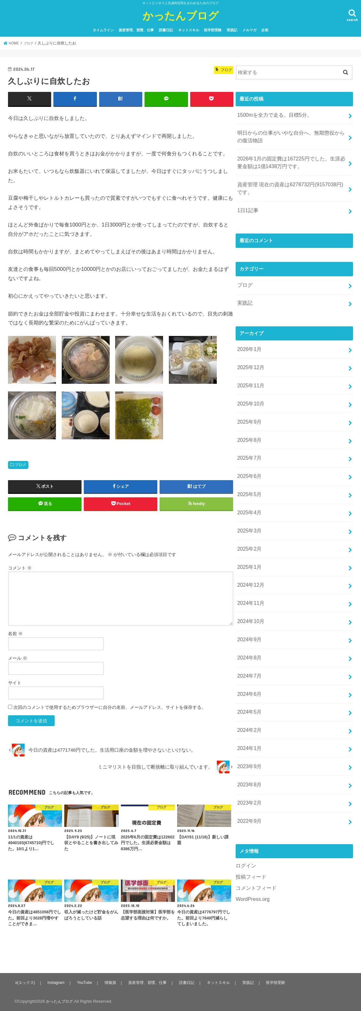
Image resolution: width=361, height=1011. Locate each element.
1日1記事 (247, 203)
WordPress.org (251, 852)
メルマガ (249, 30)
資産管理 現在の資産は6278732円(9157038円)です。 (289, 183)
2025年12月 (250, 355)
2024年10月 (250, 591)
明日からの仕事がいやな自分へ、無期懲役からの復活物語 (290, 135)
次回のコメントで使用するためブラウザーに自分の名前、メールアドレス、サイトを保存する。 (109, 707)
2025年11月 (250, 372)
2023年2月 (248, 759)
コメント (20, 567)
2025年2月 (248, 523)
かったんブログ (181, 15)
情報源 (110, 982)
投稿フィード (250, 831)
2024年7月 (248, 641)
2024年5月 (248, 675)
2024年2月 (248, 692)
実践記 (232, 30)
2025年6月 (248, 456)
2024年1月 (248, 709)
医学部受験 (213, 30)
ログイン (245, 820)
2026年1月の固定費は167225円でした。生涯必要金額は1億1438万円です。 (290, 158)
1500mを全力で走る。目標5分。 (272, 114)
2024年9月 (248, 608)
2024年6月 (248, 658)
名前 (15, 633)
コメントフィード (255, 841)
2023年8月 (248, 743)
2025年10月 (250, 388)
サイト (14, 682)
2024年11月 (250, 574)
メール (17, 657)
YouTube (84, 982)
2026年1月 (248, 338)
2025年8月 (248, 422)
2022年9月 (248, 776)
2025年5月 (248, 473)
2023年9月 (248, 726)
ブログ (20, 464)
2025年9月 (248, 405)
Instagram (56, 982)
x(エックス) (25, 982)
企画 (264, 30)
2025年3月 (248, 506)
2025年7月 (248, 439)
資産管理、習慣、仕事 (136, 30)
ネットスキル (188, 30)
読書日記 (166, 30)
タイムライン (103, 30)
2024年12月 (250, 557)
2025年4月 (248, 490)
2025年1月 (248, 540)
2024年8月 (248, 625)
